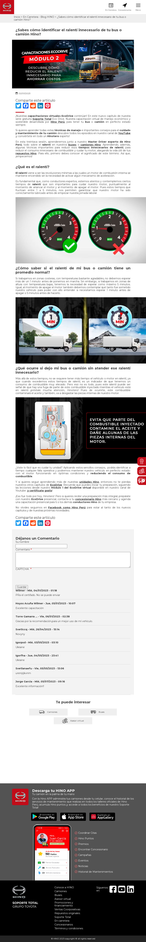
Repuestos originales (67, 913)
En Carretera (110, 7)
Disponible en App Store (73, 817)
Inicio (17, 16)
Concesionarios (124, 7)
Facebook (113, 889)
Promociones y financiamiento (63, 904)
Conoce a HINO (64, 887)
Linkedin (130, 889)
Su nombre (22, 541)
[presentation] (42, 578)
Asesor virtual (73, 720)
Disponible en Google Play (44, 817)
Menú (138, 7)
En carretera (61, 920)
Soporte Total (62, 917)
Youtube (121, 889)
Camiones (48, 712)
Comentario (23, 549)
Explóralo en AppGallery (102, 817)
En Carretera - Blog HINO (38, 16)
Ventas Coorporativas (67, 909)
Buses (97, 712)
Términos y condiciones (68, 928)
